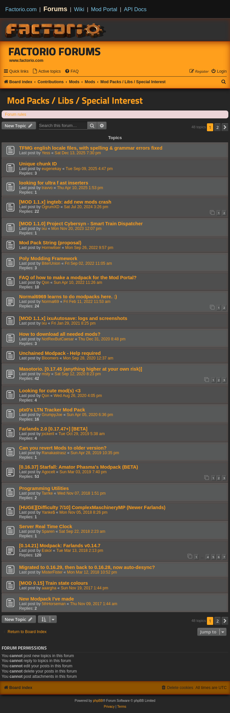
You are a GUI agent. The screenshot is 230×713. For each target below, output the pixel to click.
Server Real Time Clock (45, 526)
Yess (46, 153)
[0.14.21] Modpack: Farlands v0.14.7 (60, 545)
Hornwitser (51, 247)
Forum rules (15, 114)
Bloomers (50, 358)
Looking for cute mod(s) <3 (50, 390)
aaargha (49, 588)
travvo (47, 187)
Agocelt (48, 472)
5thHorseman (54, 604)
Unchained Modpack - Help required (60, 353)
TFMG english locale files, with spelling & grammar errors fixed (90, 148)
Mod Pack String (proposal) (50, 242)
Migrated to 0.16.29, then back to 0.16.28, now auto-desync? (87, 567)
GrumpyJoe (52, 414)
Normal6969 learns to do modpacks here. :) (68, 296)
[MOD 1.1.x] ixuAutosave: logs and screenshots (73, 318)
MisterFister (52, 572)
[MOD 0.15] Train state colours (53, 583)
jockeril (48, 433)
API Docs (135, 9)
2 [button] (217, 127)
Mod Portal (104, 9)
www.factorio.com (26, 60)
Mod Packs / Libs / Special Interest (75, 100)
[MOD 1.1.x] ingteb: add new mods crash (65, 202)
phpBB (98, 700)
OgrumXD (51, 207)
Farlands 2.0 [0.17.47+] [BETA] (53, 428)
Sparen (48, 531)
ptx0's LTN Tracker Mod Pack (52, 409)
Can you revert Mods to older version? (62, 448)
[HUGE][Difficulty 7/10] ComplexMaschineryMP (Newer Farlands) (92, 507)
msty (46, 374)
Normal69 (50, 301)
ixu (44, 228)
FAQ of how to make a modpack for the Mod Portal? (77, 277)
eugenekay (51, 168)
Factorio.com (21, 9)
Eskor (47, 550)
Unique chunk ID (38, 163)
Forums (55, 8)
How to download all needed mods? (60, 334)
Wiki (79, 9)
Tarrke (47, 493)
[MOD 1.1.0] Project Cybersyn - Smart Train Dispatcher (81, 223)
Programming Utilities (44, 488)
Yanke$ (48, 512)
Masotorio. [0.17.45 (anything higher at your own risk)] (80, 369)
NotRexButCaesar (58, 339)
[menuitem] (46, 71)
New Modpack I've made (46, 599)
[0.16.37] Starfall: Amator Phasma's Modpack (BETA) (78, 467)
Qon (45, 282)
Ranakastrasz (54, 453)
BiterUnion (51, 263)
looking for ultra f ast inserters (53, 182)
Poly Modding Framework (48, 258)
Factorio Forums (55, 51)
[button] (225, 127)
